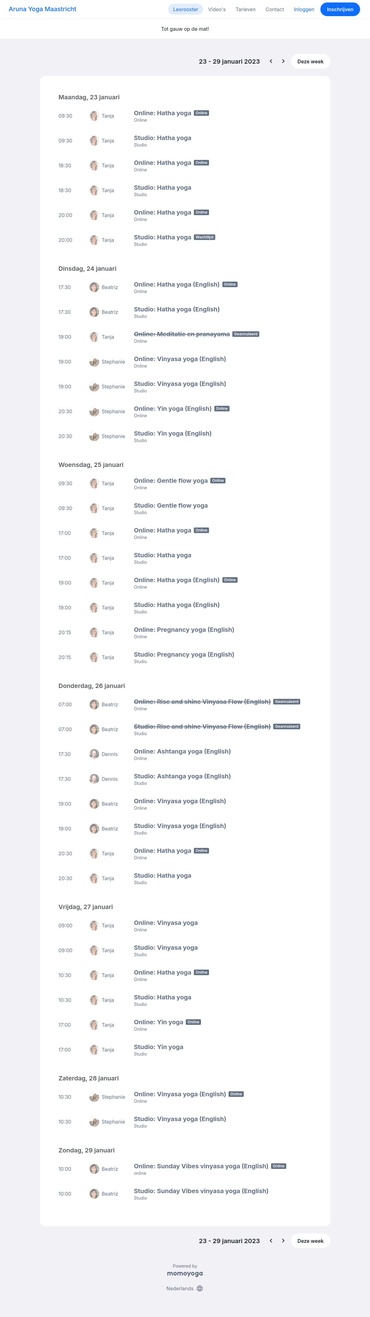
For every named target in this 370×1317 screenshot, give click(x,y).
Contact (274, 9)
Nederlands (185, 1288)
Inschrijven (340, 9)
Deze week (310, 61)
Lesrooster (185, 9)
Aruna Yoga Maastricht (42, 9)
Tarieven (246, 9)
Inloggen (304, 9)
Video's (217, 9)
